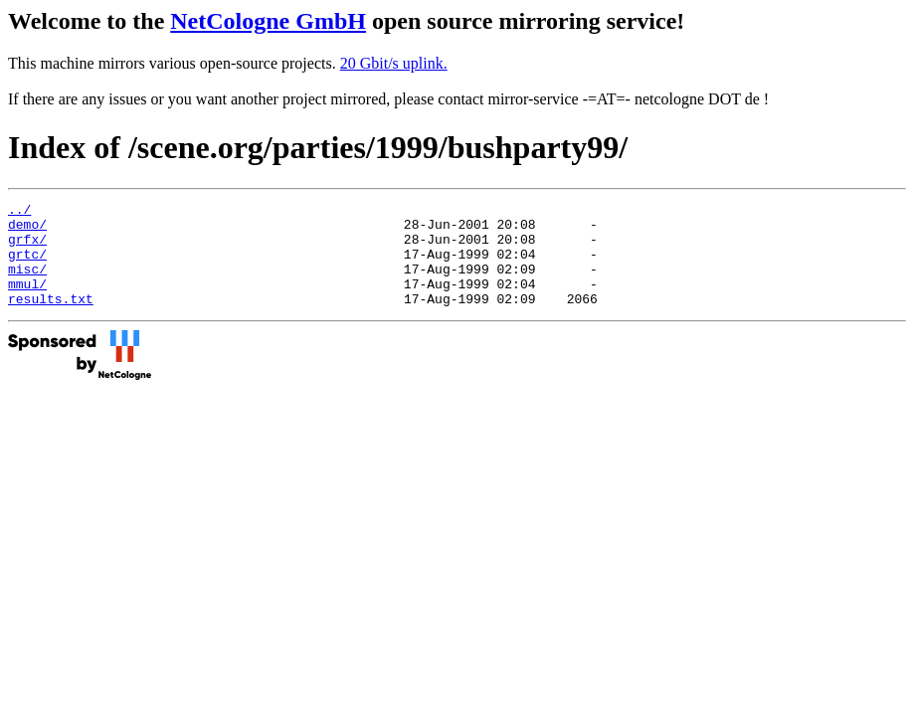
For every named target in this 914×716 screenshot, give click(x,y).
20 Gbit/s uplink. (394, 63)
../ (19, 212)
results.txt (50, 319)
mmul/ (27, 301)
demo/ (27, 230)
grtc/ (27, 265)
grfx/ (27, 248)
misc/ (27, 283)
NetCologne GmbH (268, 21)
